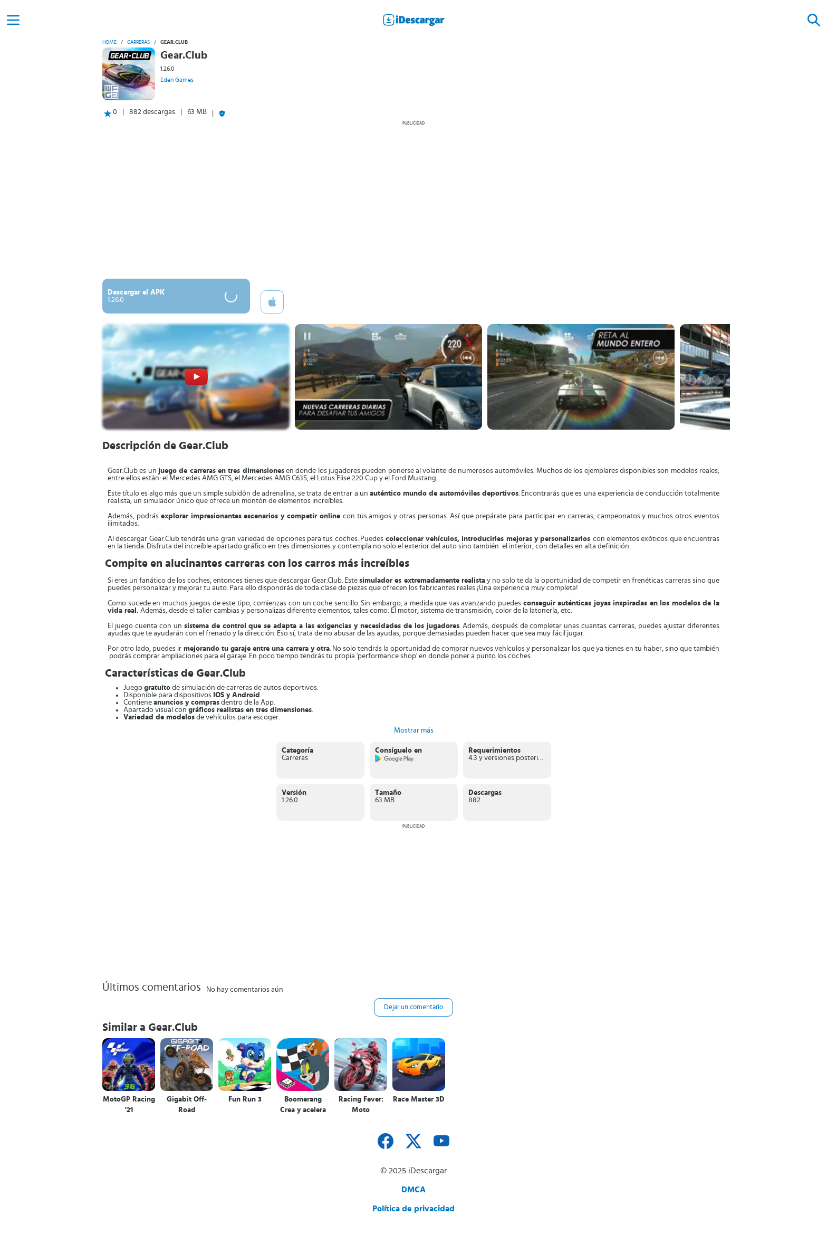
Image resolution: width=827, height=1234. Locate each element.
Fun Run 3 (245, 1099)
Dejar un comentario (413, 1007)
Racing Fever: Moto (361, 1105)
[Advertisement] (413, 199)
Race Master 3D (419, 1099)
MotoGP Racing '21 (129, 1105)
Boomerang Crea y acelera (303, 1105)
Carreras (138, 42)
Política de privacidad (413, 1208)
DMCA (413, 1189)
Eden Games (177, 80)
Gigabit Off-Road (187, 1105)
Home (109, 42)
